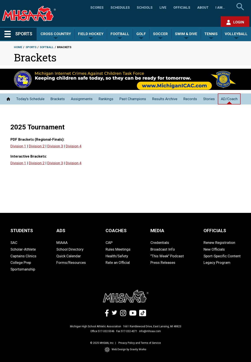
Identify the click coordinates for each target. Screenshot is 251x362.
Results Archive (164, 99)
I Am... (220, 8)
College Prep (20, 262)
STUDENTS (21, 230)
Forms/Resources (71, 262)
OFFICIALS (215, 230)
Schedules (120, 8)
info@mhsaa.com (150, 331)
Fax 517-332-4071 (126, 331)
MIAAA (62, 242)
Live (163, 8)
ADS (60, 230)
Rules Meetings (118, 249)
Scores (97, 8)
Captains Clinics (23, 256)
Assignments (82, 99)
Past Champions (132, 99)
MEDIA (157, 230)
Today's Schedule (30, 99)
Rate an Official (118, 262)
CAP (109, 242)
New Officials (214, 249)
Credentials (159, 242)
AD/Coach (229, 99)
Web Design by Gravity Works (125, 349)
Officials (181, 8)
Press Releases (162, 262)
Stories (209, 99)
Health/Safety (117, 256)
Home (18, 47)
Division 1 (18, 146)
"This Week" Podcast (167, 256)
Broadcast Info (162, 249)
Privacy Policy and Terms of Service (139, 342)
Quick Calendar (68, 256)
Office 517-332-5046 (102, 331)
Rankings (106, 99)
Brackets (58, 99)
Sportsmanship (22, 269)
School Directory (69, 249)
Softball (47, 47)
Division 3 (55, 146)
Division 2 (37, 146)
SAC (13, 242)
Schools (145, 8)
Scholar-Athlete (23, 249)
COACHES (116, 230)
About (203, 8)
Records (190, 99)
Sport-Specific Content (222, 256)
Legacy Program (217, 262)
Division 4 (73, 146)
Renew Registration (219, 242)
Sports (31, 47)
